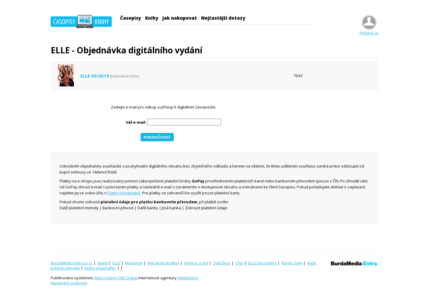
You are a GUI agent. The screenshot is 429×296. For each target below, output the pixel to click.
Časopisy (130, 18)
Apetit (102, 263)
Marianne (134, 263)
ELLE (116, 263)
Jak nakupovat (179, 18)
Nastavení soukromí (69, 283)
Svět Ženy (222, 263)
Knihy (151, 18)
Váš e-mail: (136, 122)
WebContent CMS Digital (115, 277)
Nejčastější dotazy (223, 18)
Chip (239, 263)
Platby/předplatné (123, 193)
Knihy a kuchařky (100, 268)
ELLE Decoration (262, 263)
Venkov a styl (196, 263)
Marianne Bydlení (163, 263)
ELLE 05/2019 (94, 76)
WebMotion (188, 277)
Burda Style (292, 263)
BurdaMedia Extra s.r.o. (72, 263)
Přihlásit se (369, 30)
